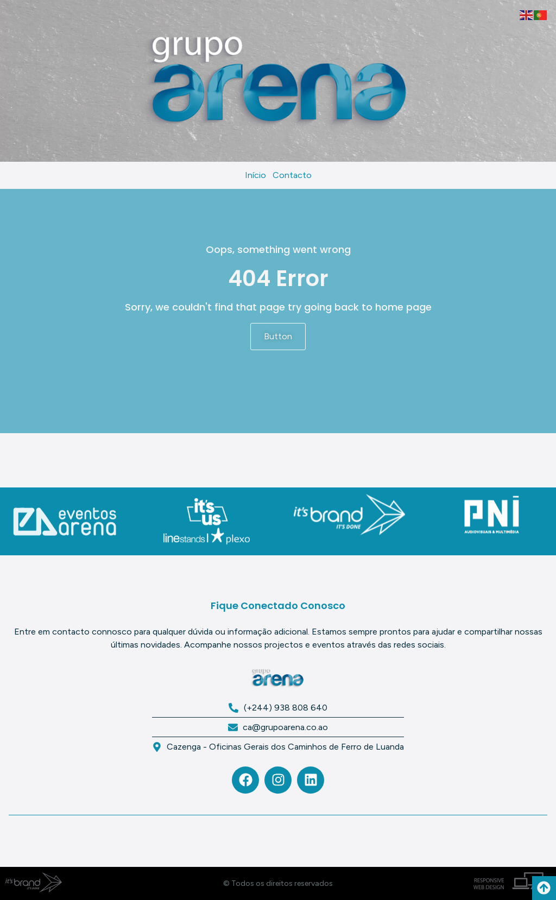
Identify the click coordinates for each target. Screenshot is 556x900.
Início (255, 175)
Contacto (292, 175)
